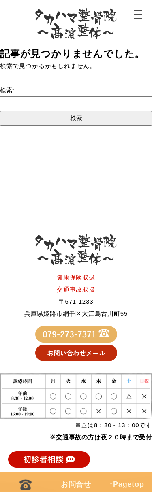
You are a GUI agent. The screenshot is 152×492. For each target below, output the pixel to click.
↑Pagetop (126, 484)
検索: (7, 90)
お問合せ (76, 484)
